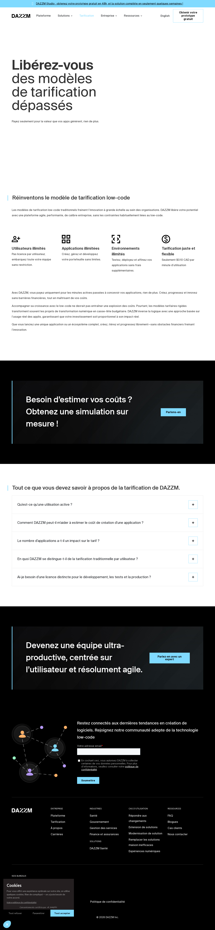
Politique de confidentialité (107, 901)
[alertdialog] (107, 3)
